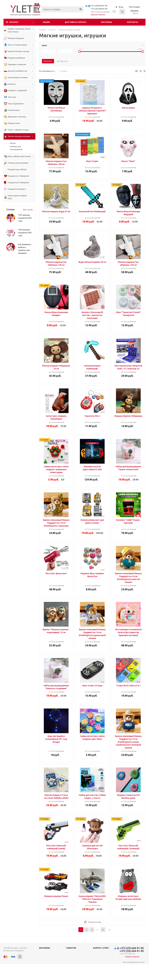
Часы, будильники (16, 104)
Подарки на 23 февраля (18, 182)
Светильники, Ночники (18, 77)
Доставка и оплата (75, 22)
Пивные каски (14, 123)
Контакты (132, 22)
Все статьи (28, 210)
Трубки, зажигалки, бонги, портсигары (19, 30)
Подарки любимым (16, 58)
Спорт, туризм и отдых (18, 130)
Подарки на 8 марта (17, 189)
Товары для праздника (18, 163)
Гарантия (71, 948)
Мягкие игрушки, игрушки (19, 136)
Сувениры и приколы (17, 64)
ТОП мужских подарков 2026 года (24, 232)
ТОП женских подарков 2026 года (24, 218)
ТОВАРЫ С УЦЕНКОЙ (17, 90)
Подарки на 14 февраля (18, 176)
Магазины (106, 22)
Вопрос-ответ (101, 948)
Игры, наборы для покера (19, 156)
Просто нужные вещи (17, 45)
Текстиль (12, 97)
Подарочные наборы (17, 169)
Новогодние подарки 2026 (17, 196)
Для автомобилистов (17, 71)
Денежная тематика (17, 117)
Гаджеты (12, 84)
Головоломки (13, 110)
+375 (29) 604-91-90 (99, 6)
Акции (46, 22)
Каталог (14, 22)
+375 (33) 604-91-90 (99, 9)
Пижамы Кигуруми (16, 38)
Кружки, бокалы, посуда (18, 51)
